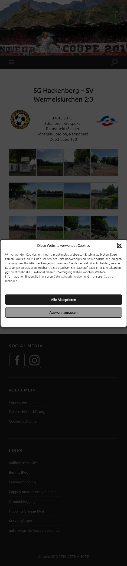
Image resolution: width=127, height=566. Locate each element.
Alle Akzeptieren (63, 299)
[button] (119, 245)
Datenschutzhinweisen (68, 276)
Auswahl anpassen (63, 312)
